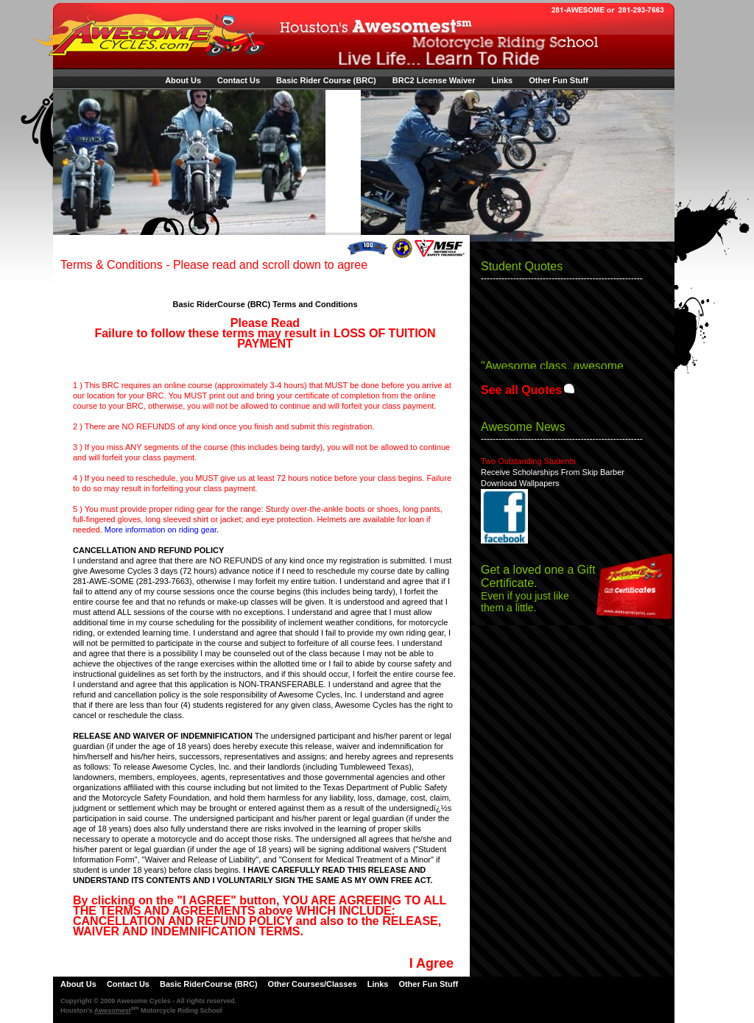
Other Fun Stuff (558, 80)
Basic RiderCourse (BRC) (209, 984)
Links (501, 80)
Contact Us (238, 80)
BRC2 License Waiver (434, 80)
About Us (183, 80)
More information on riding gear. (162, 529)
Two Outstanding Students (528, 461)
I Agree (431, 963)
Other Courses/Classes (312, 984)
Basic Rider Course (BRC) (326, 80)
